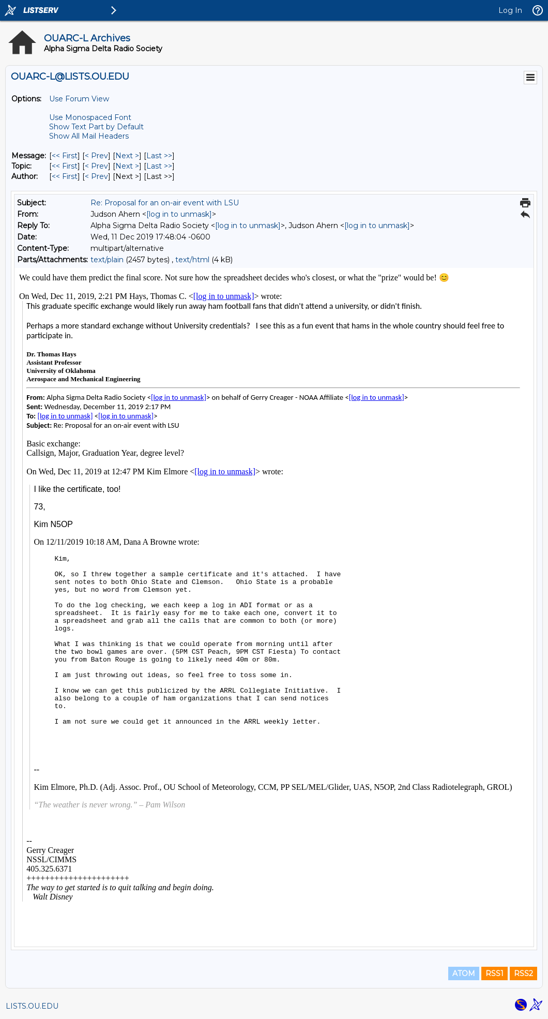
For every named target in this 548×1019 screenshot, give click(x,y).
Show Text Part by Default (96, 126)
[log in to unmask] (179, 214)
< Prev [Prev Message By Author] (96, 176)
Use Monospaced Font (90, 117)
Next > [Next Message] (127, 155)
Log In (510, 10)
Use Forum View (79, 98)
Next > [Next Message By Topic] (127, 166)
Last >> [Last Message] (159, 155)
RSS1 (494, 973)
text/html (192, 259)
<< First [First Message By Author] (65, 176)
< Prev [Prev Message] (96, 155)
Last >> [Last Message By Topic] (159, 166)
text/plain (107, 259)
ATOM (463, 973)
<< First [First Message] (65, 155)
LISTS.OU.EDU (32, 1006)
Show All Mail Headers (89, 136)
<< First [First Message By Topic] (65, 166)
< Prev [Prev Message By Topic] (96, 166)
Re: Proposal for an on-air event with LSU (164, 202)
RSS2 (523, 973)
